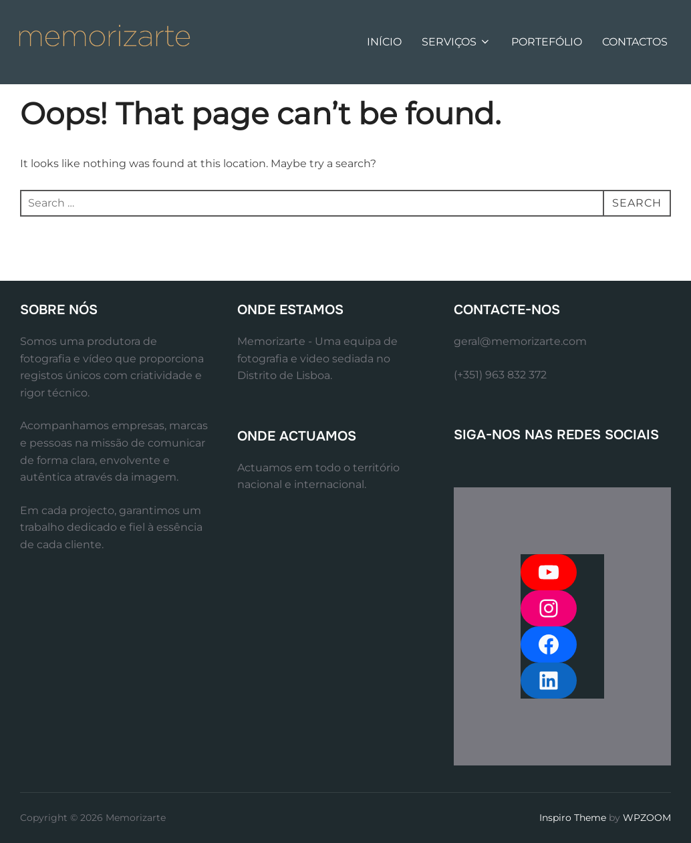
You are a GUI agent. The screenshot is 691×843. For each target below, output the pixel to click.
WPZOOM (647, 818)
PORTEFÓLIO (546, 41)
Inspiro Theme (572, 818)
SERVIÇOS (456, 41)
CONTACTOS (635, 41)
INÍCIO (384, 41)
